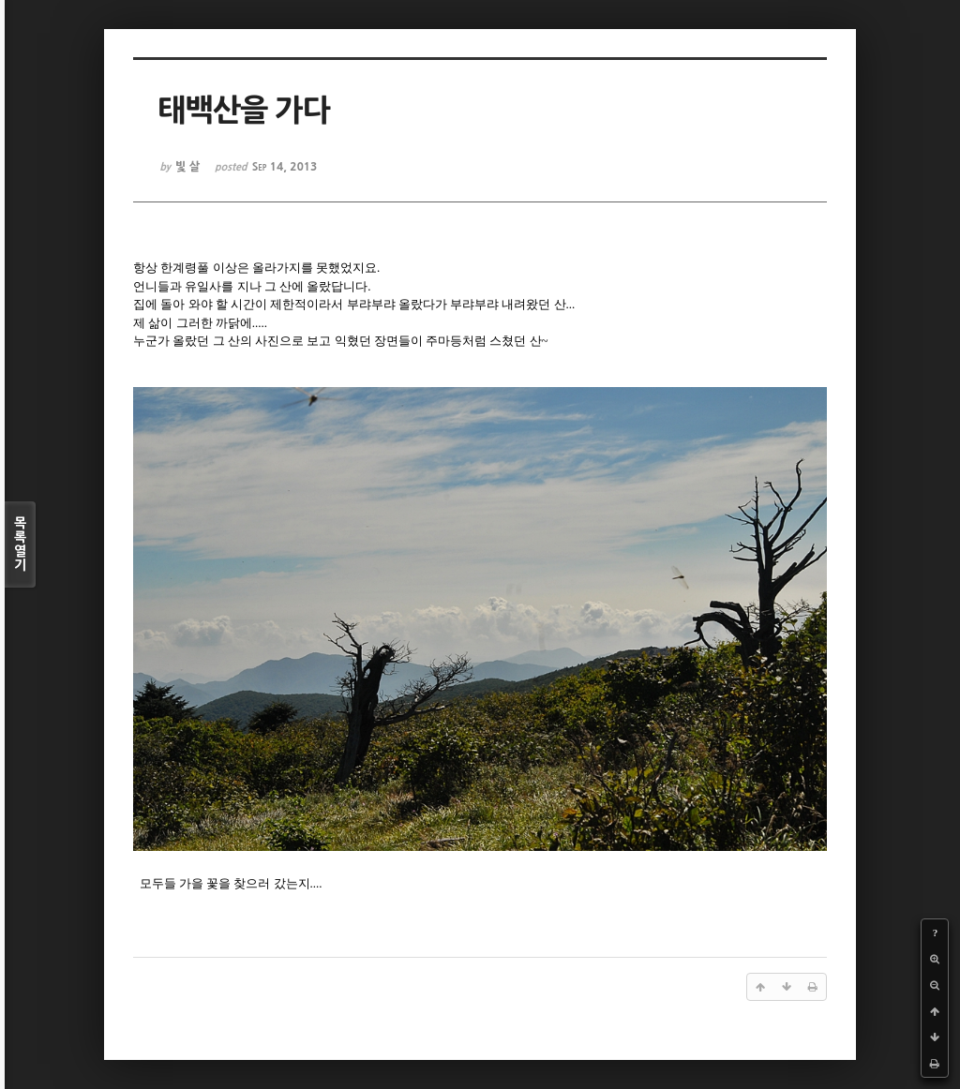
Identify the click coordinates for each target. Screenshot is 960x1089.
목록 (20, 544)
